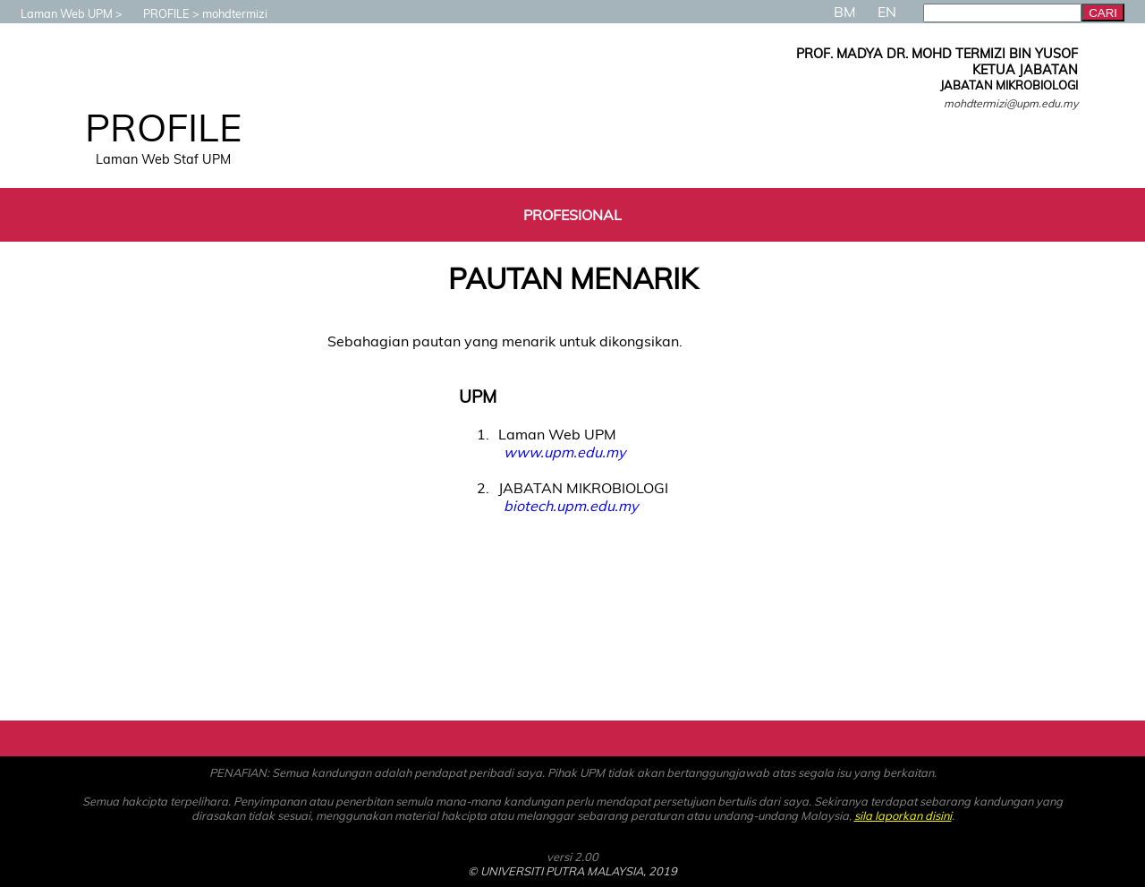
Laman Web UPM (58, 13)
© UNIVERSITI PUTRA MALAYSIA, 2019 (572, 871)
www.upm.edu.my (564, 452)
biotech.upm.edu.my (571, 506)
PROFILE (157, 13)
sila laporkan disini (903, 815)
